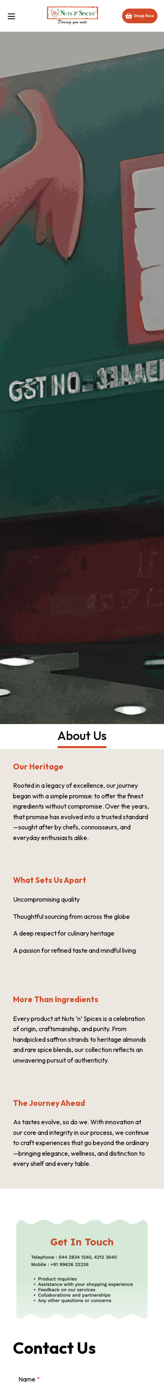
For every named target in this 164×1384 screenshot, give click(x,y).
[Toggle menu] (15, 15)
